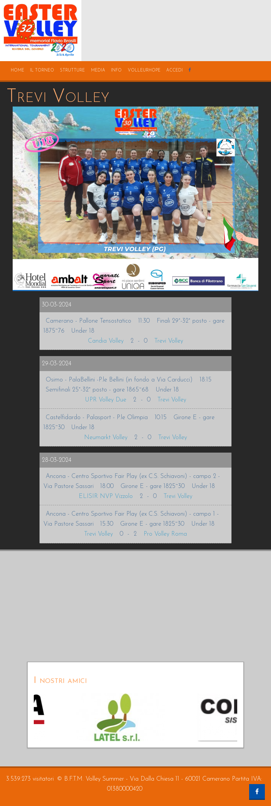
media (98, 70)
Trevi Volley (168, 341)
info (116, 70)
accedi (174, 70)
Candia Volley (106, 341)
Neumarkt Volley (105, 438)
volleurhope (144, 70)
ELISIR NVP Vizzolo (106, 496)
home (17, 70)
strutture (72, 70)
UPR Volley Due (105, 400)
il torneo (42, 70)
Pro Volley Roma (165, 534)
